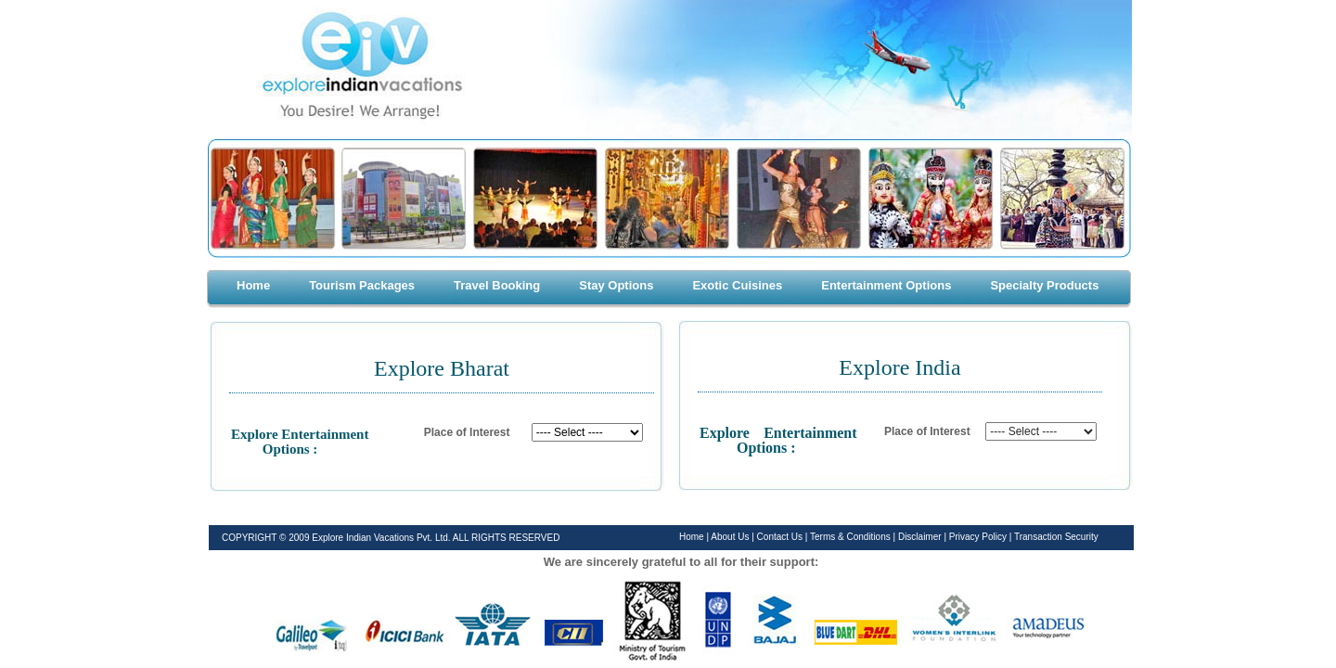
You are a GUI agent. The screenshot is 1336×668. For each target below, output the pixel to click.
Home (691, 537)
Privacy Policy (979, 537)
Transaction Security (1056, 537)
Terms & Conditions (851, 537)
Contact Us (781, 537)
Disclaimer (921, 537)
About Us (730, 537)
